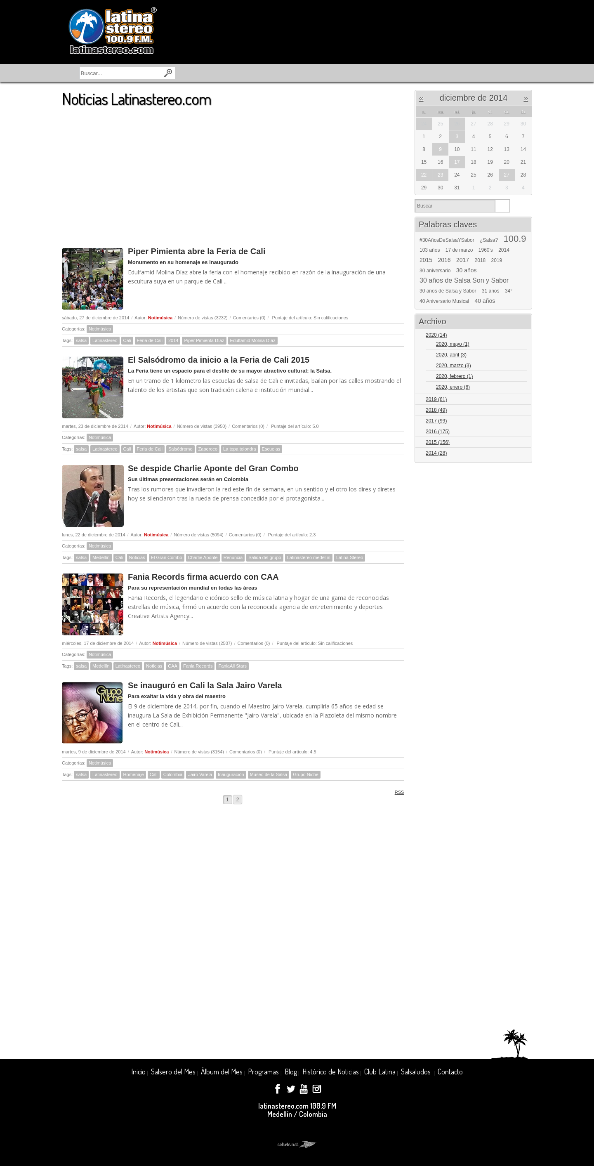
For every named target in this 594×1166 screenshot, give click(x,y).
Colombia (172, 774)
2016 (444, 259)
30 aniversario (435, 270)
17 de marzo (459, 250)
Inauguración (231, 774)
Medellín (101, 557)
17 (457, 162)
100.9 (514, 238)
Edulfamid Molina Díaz (253, 340)
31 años (491, 290)
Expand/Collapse (522, 335)
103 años (430, 250)
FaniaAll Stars (232, 665)
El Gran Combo (166, 557)
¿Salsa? (489, 240)
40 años (484, 300)
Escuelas (271, 448)
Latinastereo (105, 340)
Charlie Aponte (203, 557)
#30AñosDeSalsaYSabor (447, 240)
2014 (173, 340)
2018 (480, 260)
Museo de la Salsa (269, 774)
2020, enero (453, 387)
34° (508, 290)
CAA (172, 665)
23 (440, 175)
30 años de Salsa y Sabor (448, 290)
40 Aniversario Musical (444, 301)
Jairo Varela (200, 774)
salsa (81, 340)
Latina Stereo (349, 557)
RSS (396, 792)
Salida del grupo (264, 557)
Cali (127, 340)
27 (506, 175)
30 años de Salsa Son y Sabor (464, 280)
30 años (466, 270)
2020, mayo (452, 344)
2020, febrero (454, 376)
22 (424, 175)
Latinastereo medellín (308, 557)
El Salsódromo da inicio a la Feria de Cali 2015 (218, 359)
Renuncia (233, 557)
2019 (496, 260)
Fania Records (198, 665)
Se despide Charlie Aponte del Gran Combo (213, 468)
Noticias (137, 557)
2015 (426, 259)
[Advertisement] (233, 173)
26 (457, 124)
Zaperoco (207, 448)
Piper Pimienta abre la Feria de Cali (196, 251)
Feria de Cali (150, 340)
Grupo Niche (305, 774)
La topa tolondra (239, 448)
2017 (462, 259)
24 (424, 124)
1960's (485, 250)
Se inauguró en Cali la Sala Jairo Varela (205, 685)
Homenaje (133, 774)
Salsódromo (180, 448)
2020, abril (451, 355)
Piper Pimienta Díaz (204, 340)
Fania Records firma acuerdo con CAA (203, 576)
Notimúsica (160, 317)
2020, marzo (453, 365)
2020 (436, 335)
